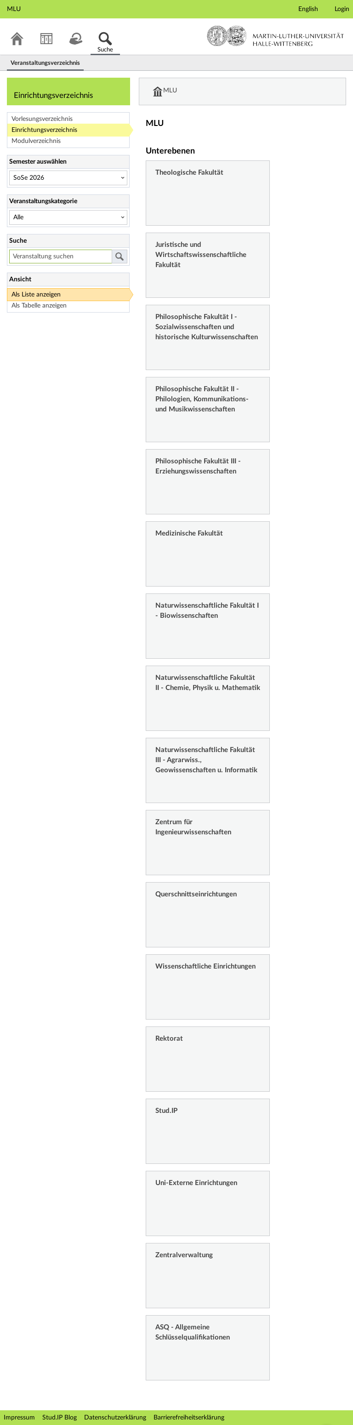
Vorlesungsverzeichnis (42, 119)
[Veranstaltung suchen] (60, 256)
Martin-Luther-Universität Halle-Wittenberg (275, 36)
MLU (170, 91)
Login (342, 9)
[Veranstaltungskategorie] (68, 217)
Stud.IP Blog (59, 1417)
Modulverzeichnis (36, 141)
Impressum (19, 1417)
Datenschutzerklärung (115, 1417)
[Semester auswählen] (68, 178)
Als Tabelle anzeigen (39, 305)
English (308, 9)
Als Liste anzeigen (36, 294)
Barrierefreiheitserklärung (189, 1417)
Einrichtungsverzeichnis (44, 130)
